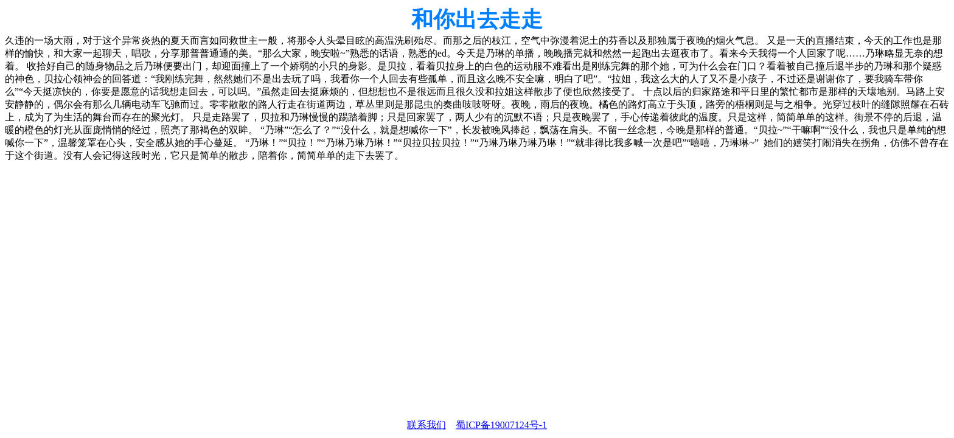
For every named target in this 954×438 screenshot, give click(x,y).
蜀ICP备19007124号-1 (501, 425)
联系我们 (426, 425)
